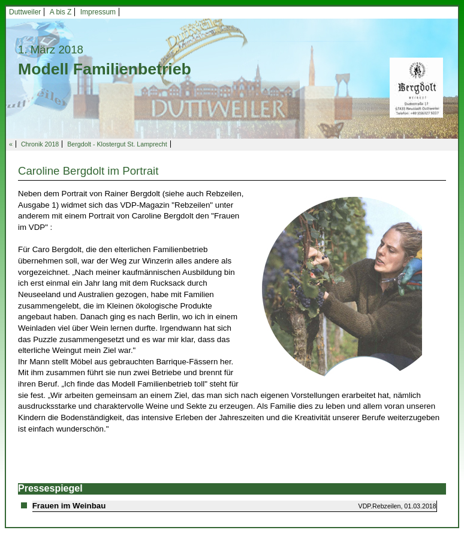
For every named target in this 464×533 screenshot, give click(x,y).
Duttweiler (25, 12)
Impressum (98, 12)
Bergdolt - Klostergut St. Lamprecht (117, 144)
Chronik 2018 (40, 144)
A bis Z (61, 12)
